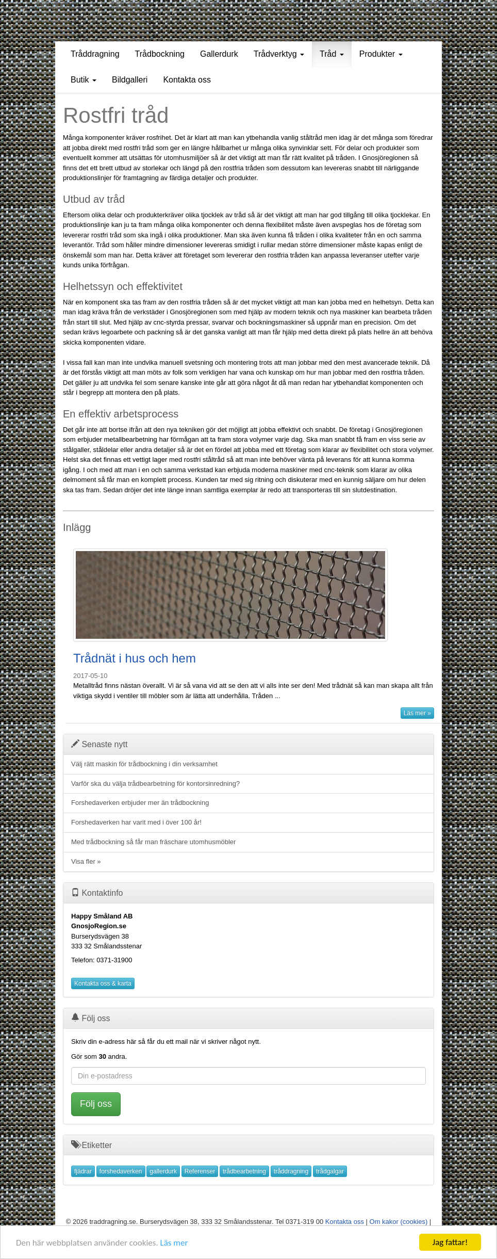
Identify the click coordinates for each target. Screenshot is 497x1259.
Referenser (200, 1171)
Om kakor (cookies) (399, 1221)
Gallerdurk (219, 54)
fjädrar (83, 1171)
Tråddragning (95, 54)
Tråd (332, 54)
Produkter (381, 54)
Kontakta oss (187, 79)
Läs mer (174, 1242)
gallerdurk (163, 1171)
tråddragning (291, 1171)
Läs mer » (417, 713)
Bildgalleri (129, 79)
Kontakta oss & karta (102, 983)
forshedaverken (121, 1171)
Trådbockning (160, 54)
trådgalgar (330, 1171)
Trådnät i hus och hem (134, 658)
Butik (83, 79)
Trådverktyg (279, 54)
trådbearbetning (244, 1171)
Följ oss (96, 1104)
